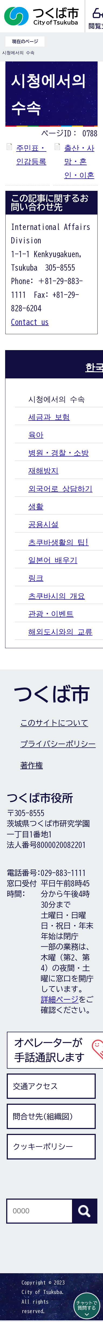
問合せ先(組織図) (43, 1116)
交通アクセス (35, 1086)
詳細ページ (59, 999)
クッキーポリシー (43, 1146)
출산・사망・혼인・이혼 (79, 161)
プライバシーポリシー (58, 744)
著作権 (31, 765)
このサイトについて (54, 723)
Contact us (30, 322)
